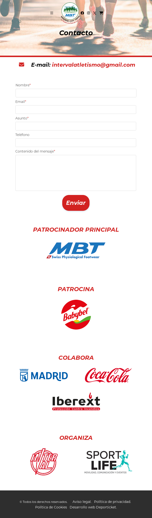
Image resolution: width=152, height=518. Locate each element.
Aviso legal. (82, 502)
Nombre (23, 85)
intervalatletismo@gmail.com (93, 65)
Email (20, 102)
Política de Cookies (51, 507)
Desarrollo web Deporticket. (93, 507)
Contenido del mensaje (35, 151)
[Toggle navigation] (52, 13)
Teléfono (22, 135)
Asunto (21, 118)
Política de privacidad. (112, 502)
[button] (76, 203)
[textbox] (76, 93)
